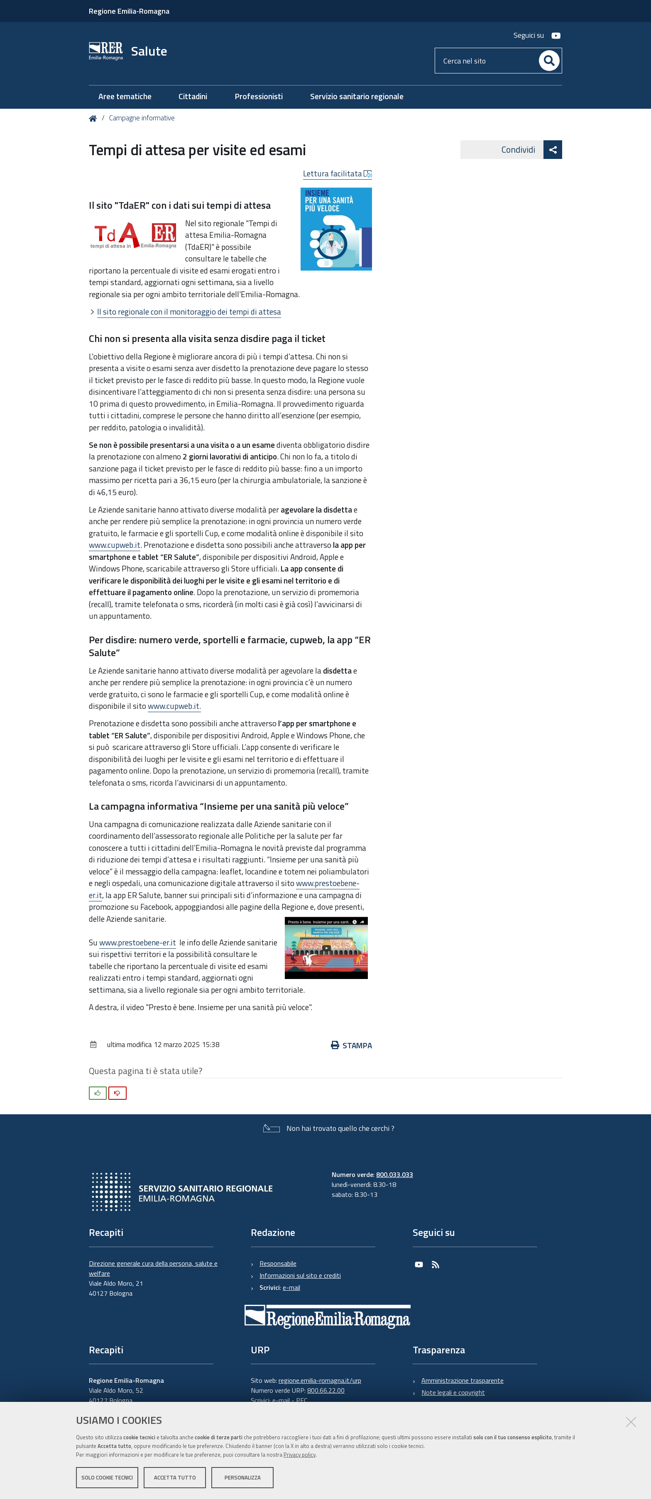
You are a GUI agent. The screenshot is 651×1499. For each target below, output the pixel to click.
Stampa (351, 1045)
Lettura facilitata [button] (337, 173)
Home (94, 118)
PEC (301, 1400)
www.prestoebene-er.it (137, 942)
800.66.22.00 (326, 1390)
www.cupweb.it (114, 545)
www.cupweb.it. (174, 706)
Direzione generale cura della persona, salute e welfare (153, 1268)
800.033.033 (394, 1174)
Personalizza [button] (243, 1477)
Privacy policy (300, 1454)
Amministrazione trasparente (462, 1380)
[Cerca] (549, 60)
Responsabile (277, 1263)
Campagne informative (142, 117)
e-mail (291, 1287)
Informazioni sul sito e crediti (300, 1275)
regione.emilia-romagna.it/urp (320, 1380)
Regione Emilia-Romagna (129, 11)
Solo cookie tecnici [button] (107, 1477)
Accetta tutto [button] (175, 1477)
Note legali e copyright (453, 1392)
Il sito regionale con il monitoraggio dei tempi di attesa (189, 311)
